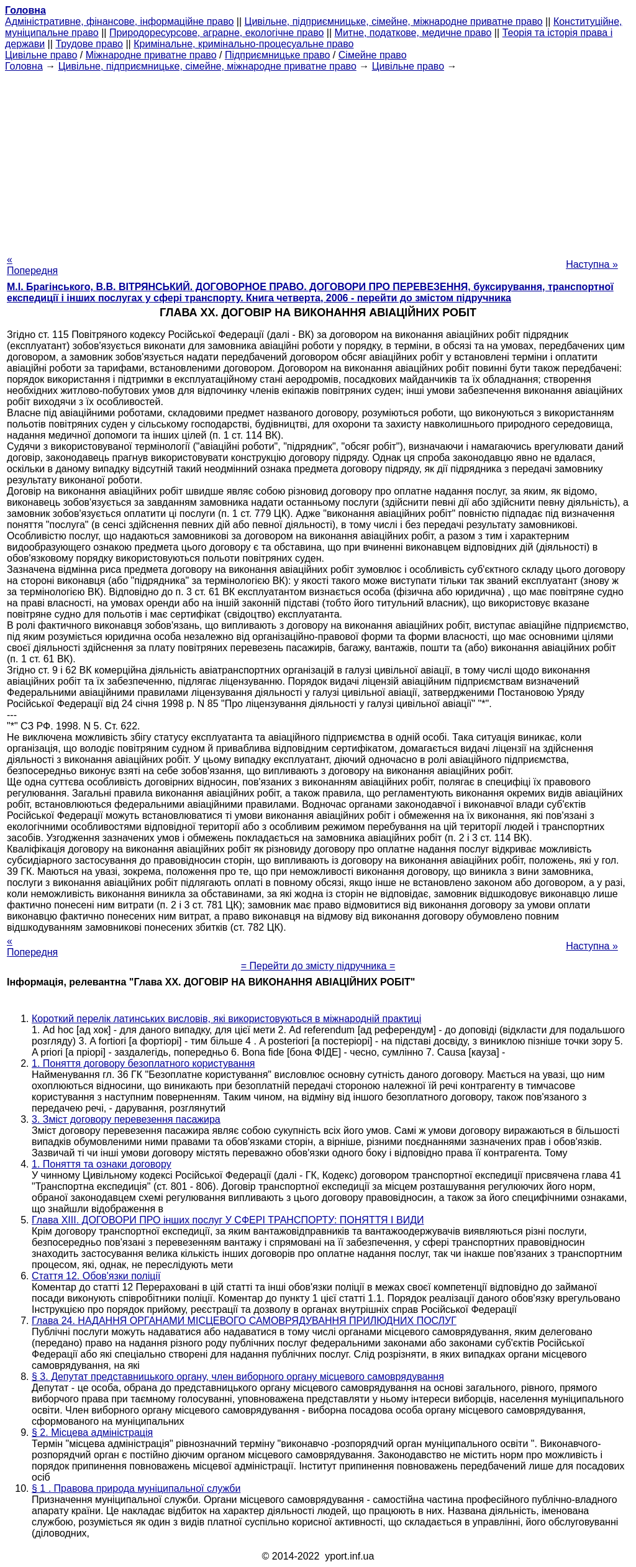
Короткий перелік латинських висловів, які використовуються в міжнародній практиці (226, 1018)
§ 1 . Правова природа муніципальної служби (136, 1488)
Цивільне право (41, 55)
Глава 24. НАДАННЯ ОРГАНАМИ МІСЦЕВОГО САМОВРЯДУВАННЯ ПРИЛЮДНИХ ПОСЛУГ (244, 1320)
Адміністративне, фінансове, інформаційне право (119, 21)
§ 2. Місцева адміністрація (92, 1432)
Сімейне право (372, 55)
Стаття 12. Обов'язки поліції (96, 1276)
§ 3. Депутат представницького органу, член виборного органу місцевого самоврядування (238, 1376)
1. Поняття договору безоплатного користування (143, 1063)
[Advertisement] (318, 159)
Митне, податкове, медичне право (413, 32)
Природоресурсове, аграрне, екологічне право (216, 32)
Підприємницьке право (277, 55)
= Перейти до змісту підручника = (318, 966)
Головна (24, 66)
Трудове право (89, 44)
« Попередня (32, 265)
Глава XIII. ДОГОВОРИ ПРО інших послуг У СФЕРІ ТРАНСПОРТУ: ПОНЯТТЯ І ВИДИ (228, 1220)
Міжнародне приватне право (151, 55)
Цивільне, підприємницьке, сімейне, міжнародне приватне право (394, 21)
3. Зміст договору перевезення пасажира (126, 1119)
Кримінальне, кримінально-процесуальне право (243, 44)
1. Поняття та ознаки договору (101, 1164)
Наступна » (592, 264)
